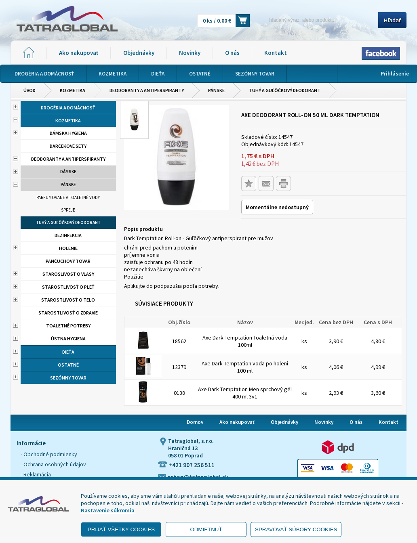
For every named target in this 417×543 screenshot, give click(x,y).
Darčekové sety (68, 146)
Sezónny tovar (68, 378)
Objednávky (138, 53)
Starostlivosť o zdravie (68, 313)
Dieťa (68, 352)
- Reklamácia (36, 474)
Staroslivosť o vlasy (68, 274)
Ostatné (68, 365)
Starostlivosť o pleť (68, 287)
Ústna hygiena (68, 338)
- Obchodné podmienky (49, 454)
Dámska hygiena (68, 133)
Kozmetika (72, 90)
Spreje (68, 210)
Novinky (189, 53)
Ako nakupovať (78, 53)
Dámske (68, 171)
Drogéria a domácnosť (68, 108)
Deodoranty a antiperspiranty (147, 90)
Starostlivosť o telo (68, 300)
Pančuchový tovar (68, 261)
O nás (232, 53)
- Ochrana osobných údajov (53, 464)
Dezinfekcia (68, 235)
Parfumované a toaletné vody (68, 197)
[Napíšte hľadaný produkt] (316, 20)
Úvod (29, 90)
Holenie (68, 248)
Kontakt (275, 53)
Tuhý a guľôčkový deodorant (284, 90)
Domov (195, 422)
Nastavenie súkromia (108, 510)
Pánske (216, 90)
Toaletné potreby (68, 326)
